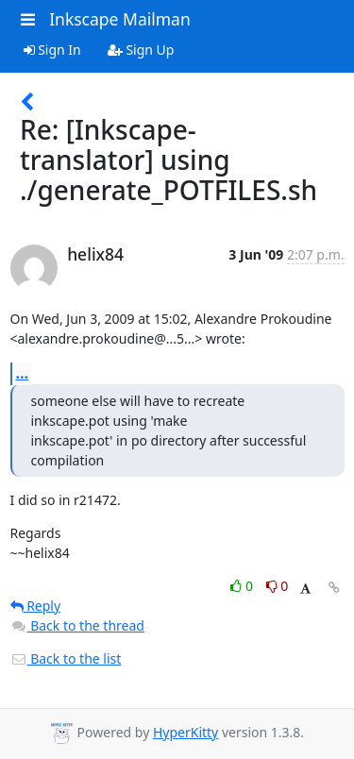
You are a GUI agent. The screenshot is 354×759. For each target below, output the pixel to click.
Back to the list (66, 658)
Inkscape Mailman (120, 19)
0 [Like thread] (243, 586)
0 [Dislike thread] (277, 586)
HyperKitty (185, 732)
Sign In (52, 50)
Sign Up (141, 50)
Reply (35, 606)
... (22, 373)
